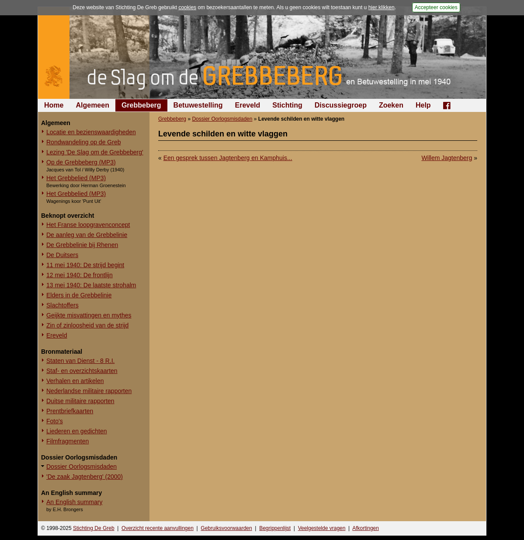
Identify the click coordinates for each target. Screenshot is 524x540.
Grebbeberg (141, 105)
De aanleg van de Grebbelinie (86, 234)
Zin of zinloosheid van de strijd (87, 325)
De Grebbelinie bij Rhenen (82, 244)
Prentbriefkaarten (69, 411)
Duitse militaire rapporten (80, 400)
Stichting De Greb (94, 528)
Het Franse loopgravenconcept (88, 224)
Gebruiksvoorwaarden (226, 528)
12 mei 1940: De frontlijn (79, 275)
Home (53, 105)
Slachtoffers (62, 305)
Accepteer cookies (436, 7)
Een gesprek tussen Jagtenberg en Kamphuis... (227, 157)
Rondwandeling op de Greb (83, 142)
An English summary (74, 501)
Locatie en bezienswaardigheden (91, 132)
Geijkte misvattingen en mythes (89, 315)
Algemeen (92, 105)
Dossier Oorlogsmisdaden (81, 466)
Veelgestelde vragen (322, 528)
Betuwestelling (198, 105)
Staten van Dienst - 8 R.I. (80, 360)
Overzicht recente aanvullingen (157, 528)
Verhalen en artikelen (75, 380)
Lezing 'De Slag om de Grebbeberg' (94, 152)
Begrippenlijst (275, 528)
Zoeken (391, 105)
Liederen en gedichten (76, 431)
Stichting (287, 105)
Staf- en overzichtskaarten (82, 370)
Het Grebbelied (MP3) (76, 177)
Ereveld (247, 105)
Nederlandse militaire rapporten (89, 390)
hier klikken (381, 7)
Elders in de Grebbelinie (78, 295)
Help (423, 105)
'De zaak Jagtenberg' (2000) (84, 476)
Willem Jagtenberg (446, 157)
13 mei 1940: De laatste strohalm (91, 285)
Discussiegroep (341, 105)
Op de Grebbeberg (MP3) (81, 162)
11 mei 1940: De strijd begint (85, 264)
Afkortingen (365, 528)
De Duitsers (62, 254)
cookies (187, 7)
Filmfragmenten (67, 441)
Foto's (54, 421)
